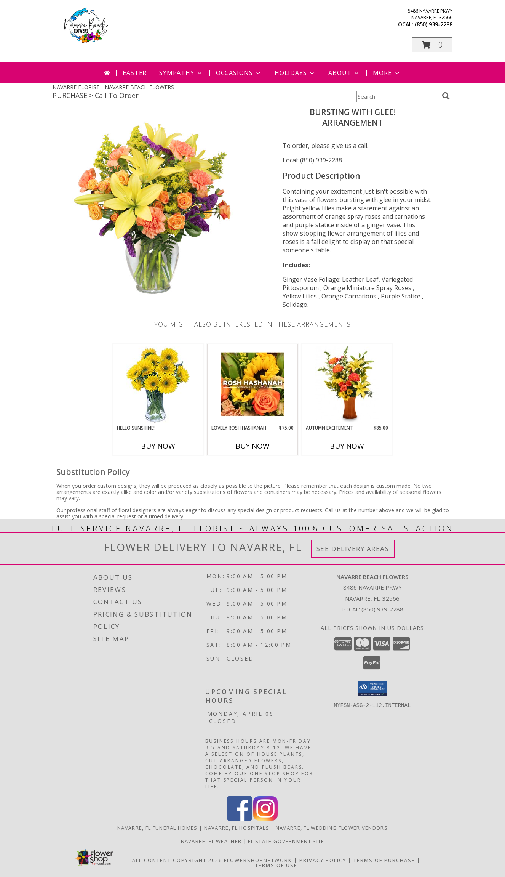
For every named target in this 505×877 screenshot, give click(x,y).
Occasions (239, 73)
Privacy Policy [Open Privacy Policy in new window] (322, 860)
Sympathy (181, 73)
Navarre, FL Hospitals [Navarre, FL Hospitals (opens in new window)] (236, 827)
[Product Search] (397, 96)
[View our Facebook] (239, 818)
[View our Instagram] (265, 818)
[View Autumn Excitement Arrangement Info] (347, 384)
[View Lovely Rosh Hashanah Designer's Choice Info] (252, 384)
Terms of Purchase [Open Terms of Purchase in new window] (384, 860)
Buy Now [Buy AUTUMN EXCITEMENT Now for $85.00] (347, 446)
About (344, 73)
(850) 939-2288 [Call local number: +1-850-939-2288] (433, 24)
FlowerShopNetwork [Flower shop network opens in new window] (258, 860)
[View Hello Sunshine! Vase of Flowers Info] (158, 384)
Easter (135, 73)
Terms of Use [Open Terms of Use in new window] (276, 865)
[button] (432, 44)
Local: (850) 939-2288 (312, 160)
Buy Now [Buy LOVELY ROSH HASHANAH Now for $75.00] (252, 446)
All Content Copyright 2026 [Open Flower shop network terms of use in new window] (177, 860)
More (387, 73)
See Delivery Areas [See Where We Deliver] (352, 548)
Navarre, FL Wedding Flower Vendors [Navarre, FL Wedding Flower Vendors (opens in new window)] (332, 827)
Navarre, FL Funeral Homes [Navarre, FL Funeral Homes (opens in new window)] (157, 827)
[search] (446, 96)
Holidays (295, 73)
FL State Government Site (286, 841)
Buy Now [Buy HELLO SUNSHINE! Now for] (158, 446)
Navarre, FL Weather (211, 841)
